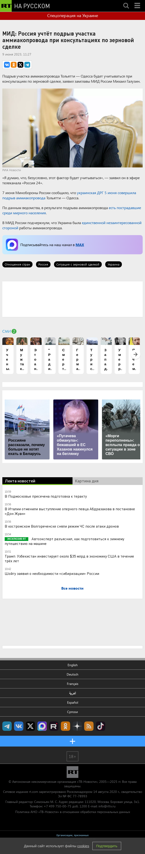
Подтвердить (106, 846)
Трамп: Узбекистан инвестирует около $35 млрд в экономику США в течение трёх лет (69, 558)
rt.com (33, 791)
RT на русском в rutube (53, 726)
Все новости (72, 588)
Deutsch (72, 674)
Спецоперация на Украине (72, 15)
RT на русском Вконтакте (18, 726)
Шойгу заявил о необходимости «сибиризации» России (52, 573)
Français (72, 683)
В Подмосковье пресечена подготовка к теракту (46, 496)
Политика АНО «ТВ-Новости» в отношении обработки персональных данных (72, 812)
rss (89, 726)
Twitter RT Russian (30, 726)
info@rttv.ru (107, 806)
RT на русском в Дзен (77, 726)
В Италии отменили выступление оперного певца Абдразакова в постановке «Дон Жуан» (70, 511)
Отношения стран (17, 264)
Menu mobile (138, 1)
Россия (43, 264)
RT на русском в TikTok (100, 726)
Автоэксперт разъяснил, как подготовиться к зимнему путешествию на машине (64, 541)
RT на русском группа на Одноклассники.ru (65, 726)
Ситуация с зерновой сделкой (77, 264)
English (73, 665)
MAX (80, 244)
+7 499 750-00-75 (57, 806)
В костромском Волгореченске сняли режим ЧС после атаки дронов (62, 526)
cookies (83, 846)
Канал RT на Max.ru (42, 726)
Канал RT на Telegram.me (7, 726)
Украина (114, 264)
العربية (72, 693)
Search (126, 1)
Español (72, 702)
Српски (72, 712)
